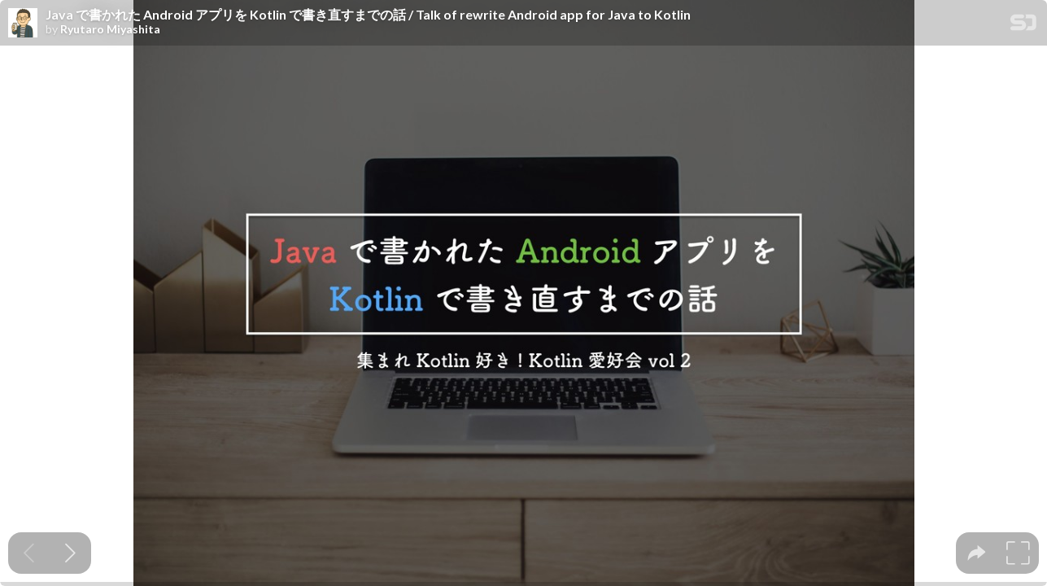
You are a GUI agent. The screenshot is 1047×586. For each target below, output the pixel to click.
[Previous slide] (29, 553)
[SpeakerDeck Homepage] (1023, 25)
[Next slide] (70, 553)
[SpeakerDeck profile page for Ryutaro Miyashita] (22, 23)
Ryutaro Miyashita (110, 29)
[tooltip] (976, 553)
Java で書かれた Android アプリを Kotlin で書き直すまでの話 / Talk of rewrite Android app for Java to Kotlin (368, 14)
